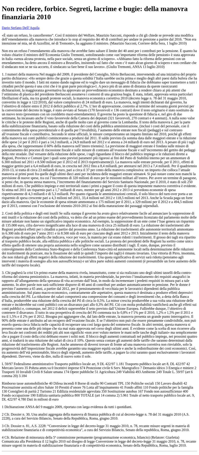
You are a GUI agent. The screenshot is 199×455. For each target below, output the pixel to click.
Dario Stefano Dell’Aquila (20, 28)
